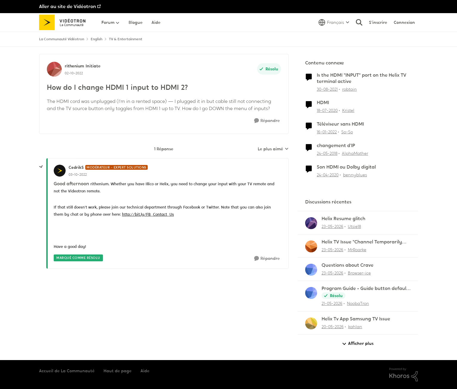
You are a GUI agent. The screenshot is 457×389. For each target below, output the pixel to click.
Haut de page (118, 370)
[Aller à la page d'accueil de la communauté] (64, 22)
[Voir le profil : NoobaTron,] (311, 293)
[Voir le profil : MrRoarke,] (311, 246)
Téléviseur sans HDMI (340, 124)
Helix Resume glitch (343, 219)
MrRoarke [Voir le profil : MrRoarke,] (357, 249)
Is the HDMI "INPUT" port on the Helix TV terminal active (361, 78)
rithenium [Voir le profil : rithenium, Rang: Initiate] (74, 66)
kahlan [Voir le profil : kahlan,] (355, 326)
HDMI (323, 103)
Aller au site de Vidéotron (67, 6)
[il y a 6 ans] (327, 110)
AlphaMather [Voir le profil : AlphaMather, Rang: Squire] (355, 153)
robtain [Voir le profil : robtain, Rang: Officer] (349, 89)
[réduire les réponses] (41, 166)
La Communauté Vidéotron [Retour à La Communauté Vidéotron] (61, 39)
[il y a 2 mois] (332, 226)
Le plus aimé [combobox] (273, 149)
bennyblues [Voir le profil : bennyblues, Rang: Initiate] (355, 174)
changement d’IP (336, 146)
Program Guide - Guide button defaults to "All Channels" (366, 288)
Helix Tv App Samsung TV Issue (356, 319)
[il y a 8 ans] (327, 153)
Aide (145, 370)
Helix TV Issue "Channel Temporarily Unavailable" (362, 242)
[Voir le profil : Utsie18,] (311, 223)
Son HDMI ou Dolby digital (346, 167)
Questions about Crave (347, 265)
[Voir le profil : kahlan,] (311, 323)
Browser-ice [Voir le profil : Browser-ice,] (359, 273)
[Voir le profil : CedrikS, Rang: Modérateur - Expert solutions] (60, 171)
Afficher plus (357, 343)
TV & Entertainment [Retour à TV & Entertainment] (125, 39)
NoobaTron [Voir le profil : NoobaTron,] (358, 303)
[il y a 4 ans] (327, 89)
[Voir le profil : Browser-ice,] (311, 270)
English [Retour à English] (96, 39)
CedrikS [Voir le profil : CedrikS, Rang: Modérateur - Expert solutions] (76, 167)
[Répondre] (267, 121)
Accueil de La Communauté (67, 370)
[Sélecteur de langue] (334, 22)
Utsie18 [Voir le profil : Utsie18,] (354, 226)
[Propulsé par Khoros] (403, 375)
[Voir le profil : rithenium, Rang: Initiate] (54, 69)
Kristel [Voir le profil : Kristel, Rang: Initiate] (348, 110)
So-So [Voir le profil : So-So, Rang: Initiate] (347, 132)
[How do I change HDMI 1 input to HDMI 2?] (78, 174)
